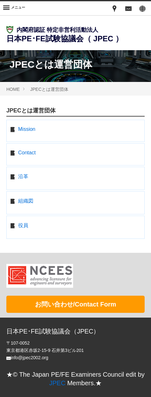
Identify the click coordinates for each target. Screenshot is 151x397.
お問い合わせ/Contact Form (75, 304)
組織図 (25, 201)
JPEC (57, 383)
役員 (23, 225)
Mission (26, 129)
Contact (27, 152)
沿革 (23, 176)
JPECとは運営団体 (49, 89)
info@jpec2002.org (29, 357)
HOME (13, 89)
